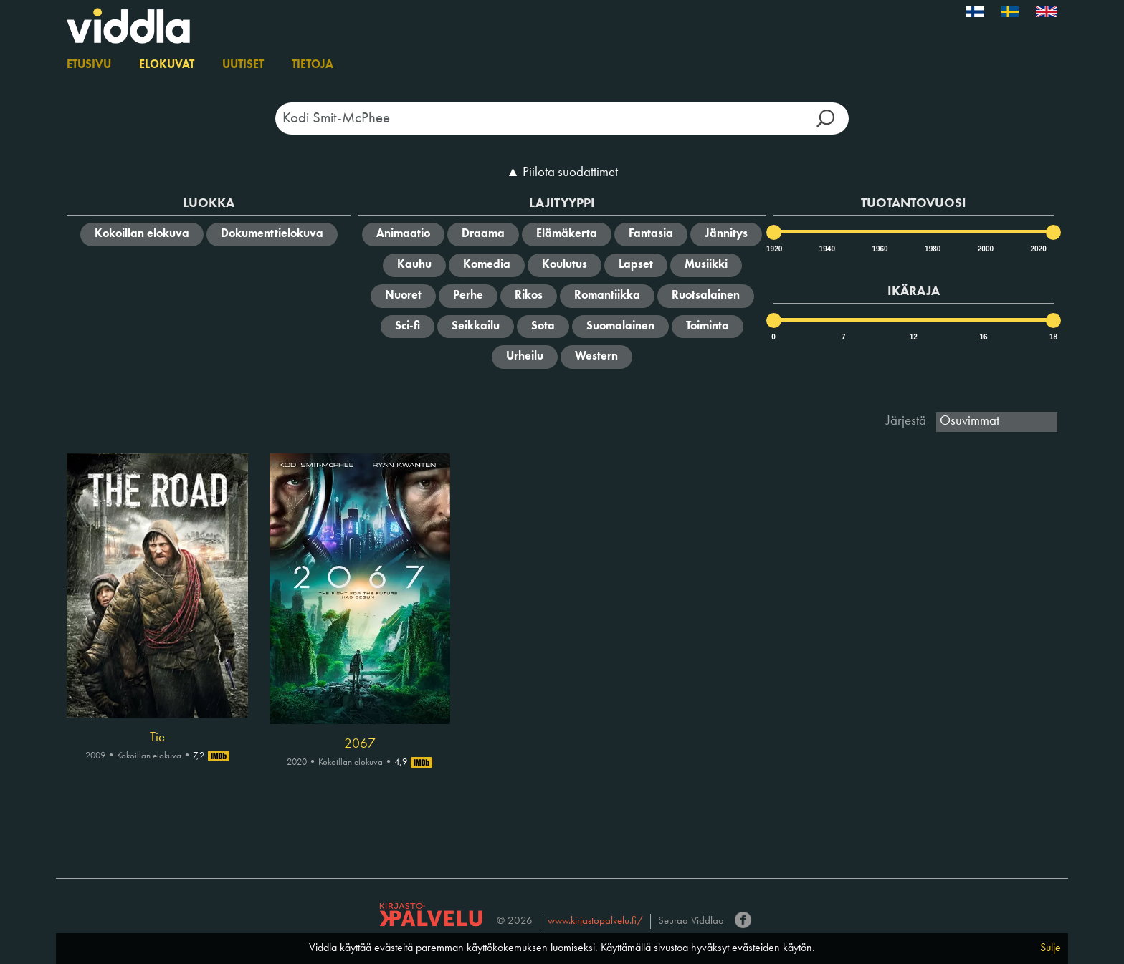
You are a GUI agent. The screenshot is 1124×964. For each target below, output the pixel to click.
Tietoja (312, 65)
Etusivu (89, 65)
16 (983, 337)
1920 (773, 249)
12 (914, 337)
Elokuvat (166, 65)
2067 (360, 744)
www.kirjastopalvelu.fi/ (595, 921)
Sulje (1050, 948)
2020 (1037, 249)
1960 (879, 249)
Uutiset (243, 65)
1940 (826, 249)
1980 (932, 249)
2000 (985, 249)
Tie (157, 738)
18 (1053, 337)
